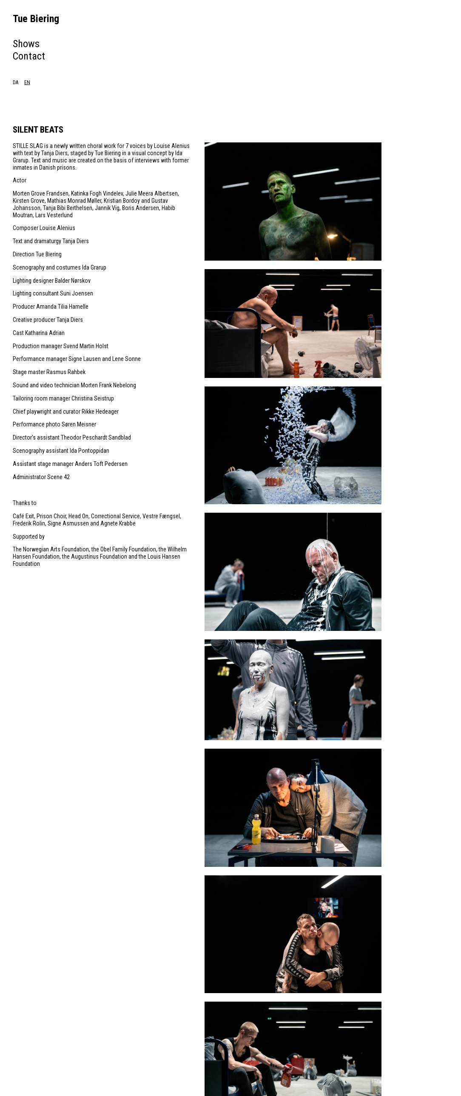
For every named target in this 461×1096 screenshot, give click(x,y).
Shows (26, 44)
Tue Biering (36, 19)
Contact (29, 56)
